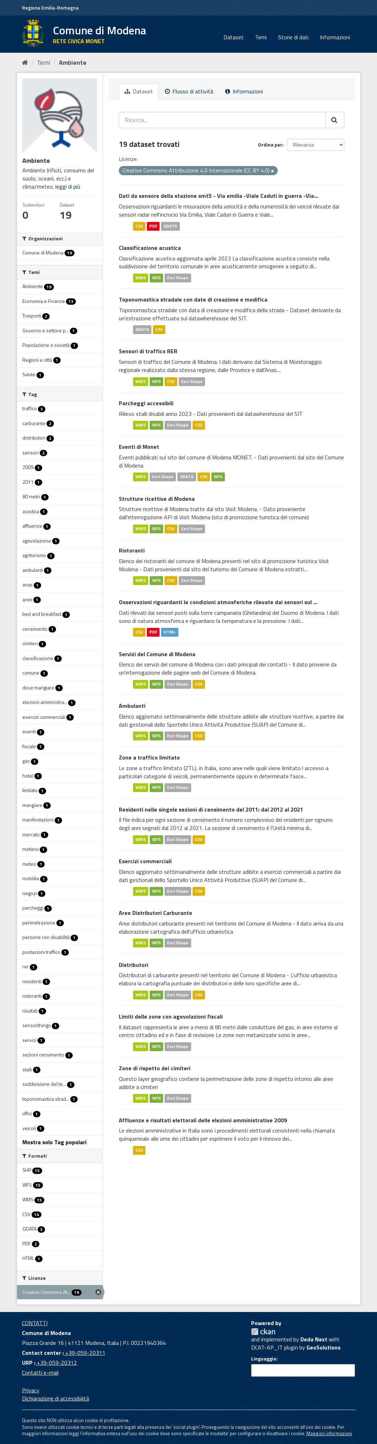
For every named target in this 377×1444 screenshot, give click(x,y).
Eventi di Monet (139, 446)
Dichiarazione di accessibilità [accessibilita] (55, 1398)
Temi (261, 37)
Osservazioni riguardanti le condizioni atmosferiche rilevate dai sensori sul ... (218, 602)
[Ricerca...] (222, 120)
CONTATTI (35, 1323)
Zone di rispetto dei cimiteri (154, 1068)
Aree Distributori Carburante (155, 913)
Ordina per (270, 144)
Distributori (133, 965)
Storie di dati (293, 37)
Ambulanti (132, 705)
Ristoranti (132, 550)
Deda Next (313, 1339)
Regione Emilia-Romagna (50, 7)
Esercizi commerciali (145, 861)
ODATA (170, 226)
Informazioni (335, 37)
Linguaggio (263, 1358)
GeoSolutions (323, 1347)
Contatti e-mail (40, 1372)
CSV (139, 226)
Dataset (233, 37)
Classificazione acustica (150, 247)
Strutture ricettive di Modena (157, 498)
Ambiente (73, 62)
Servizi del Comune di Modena (157, 654)
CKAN (263, 1331)
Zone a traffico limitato (149, 757)
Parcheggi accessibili (146, 403)
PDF (153, 226)
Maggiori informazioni (329, 1433)
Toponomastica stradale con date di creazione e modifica (193, 299)
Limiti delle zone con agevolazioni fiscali (171, 1016)
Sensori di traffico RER (148, 351)
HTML (169, 632)
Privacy (30, 1390)
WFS (156, 277)
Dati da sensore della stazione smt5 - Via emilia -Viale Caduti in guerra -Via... (218, 195)
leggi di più (67, 186)
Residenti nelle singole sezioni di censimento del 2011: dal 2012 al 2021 (211, 809)
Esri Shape (177, 277)
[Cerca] (334, 120)
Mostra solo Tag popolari (54, 1142)
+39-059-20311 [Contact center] (84, 1352)
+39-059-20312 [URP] (56, 1362)
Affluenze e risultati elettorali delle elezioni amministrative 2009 (203, 1120)
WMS (140, 277)
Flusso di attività (189, 91)
